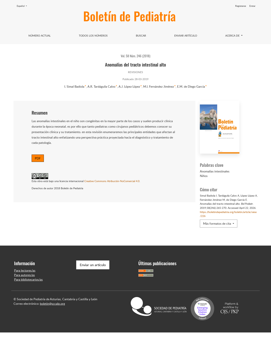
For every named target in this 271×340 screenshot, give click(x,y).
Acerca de (232, 35)
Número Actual (39, 35)
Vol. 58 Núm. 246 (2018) (135, 55)
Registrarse (240, 6)
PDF (38, 158)
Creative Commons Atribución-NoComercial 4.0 (111, 181)
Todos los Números (93, 35)
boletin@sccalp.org (52, 311)
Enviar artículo (185, 35)
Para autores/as (24, 282)
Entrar (252, 6)
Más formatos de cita (217, 223)
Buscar (141, 35)
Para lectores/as (24, 278)
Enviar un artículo (93, 272)
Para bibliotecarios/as (28, 287)
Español (23, 6)
